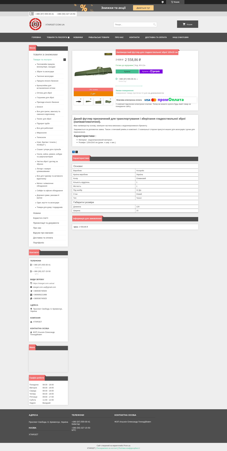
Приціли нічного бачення (47, 81)
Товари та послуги (57, 37)
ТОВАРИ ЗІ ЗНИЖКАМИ (45, 54)
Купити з (151, 71)
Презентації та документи (46, 223)
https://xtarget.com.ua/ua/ (43, 283)
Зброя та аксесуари (45, 71)
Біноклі (40, 107)
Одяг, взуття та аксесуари (48, 203)
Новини (37, 213)
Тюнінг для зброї (44, 119)
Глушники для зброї (45, 97)
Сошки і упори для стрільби (49, 149)
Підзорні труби (43, 123)
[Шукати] (154, 24)
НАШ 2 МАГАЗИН (180, 37)
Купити (127, 71)
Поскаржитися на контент (107, 448)
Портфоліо (38, 242)
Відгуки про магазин (43, 233)
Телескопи (41, 137)
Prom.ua (127, 446)
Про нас (119, 37)
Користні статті (40, 218)
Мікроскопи (42, 133)
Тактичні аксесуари (45, 76)
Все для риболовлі (45, 128)
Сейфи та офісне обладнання (50, 190)
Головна (36, 37)
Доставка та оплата (156, 37)
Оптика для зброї (44, 93)
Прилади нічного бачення (48, 102)
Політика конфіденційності (129, 448)
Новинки (78, 37)
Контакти (134, 37)
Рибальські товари (99, 37)
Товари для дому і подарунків (50, 207)
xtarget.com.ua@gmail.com (44, 287)
